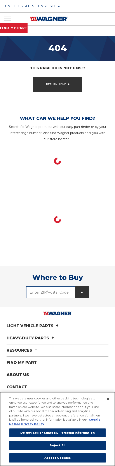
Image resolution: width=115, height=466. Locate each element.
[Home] (48, 19)
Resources (23, 350)
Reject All (57, 445)
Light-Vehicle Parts (33, 325)
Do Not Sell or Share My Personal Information (57, 432)
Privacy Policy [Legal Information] (32, 424)
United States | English (30, 6)
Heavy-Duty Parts (31, 338)
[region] (57, 429)
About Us (18, 374)
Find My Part (14, 28)
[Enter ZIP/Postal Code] (50, 292)
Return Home (56, 84)
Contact (17, 387)
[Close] (108, 399)
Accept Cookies (57, 457)
